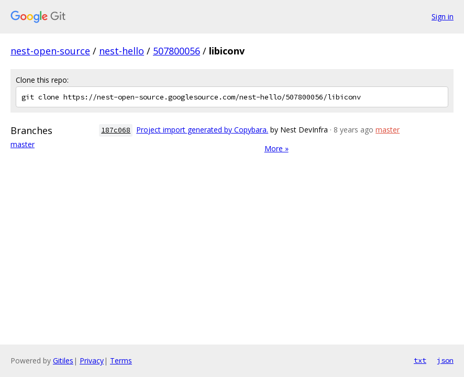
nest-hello (121, 51)
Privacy (92, 360)
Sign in (443, 16)
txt (420, 360)
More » (276, 148)
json (445, 360)
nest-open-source (50, 51)
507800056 (176, 51)
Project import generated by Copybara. (202, 130)
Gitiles (63, 360)
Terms (121, 360)
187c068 (115, 130)
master (22, 144)
